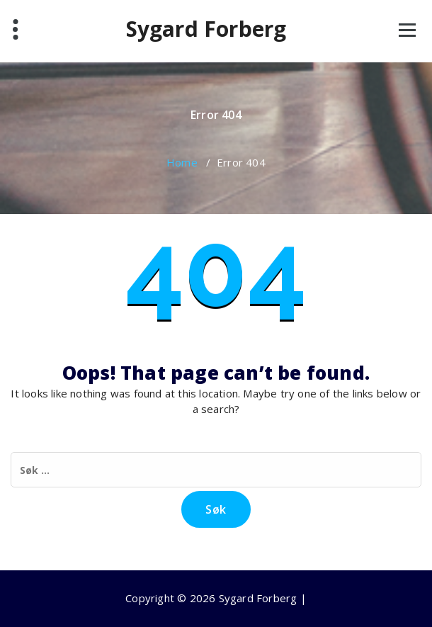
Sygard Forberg (206, 29)
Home (182, 162)
